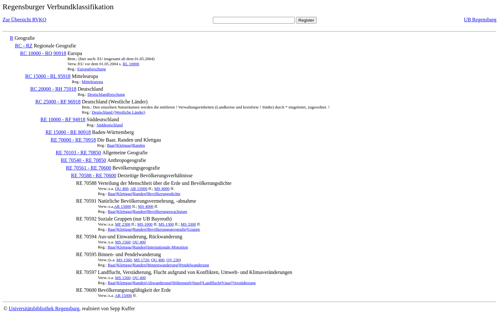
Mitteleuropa (92, 81)
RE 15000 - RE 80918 (68, 132)
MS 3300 (188, 224)
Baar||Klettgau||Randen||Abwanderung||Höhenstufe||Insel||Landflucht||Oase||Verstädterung (182, 282)
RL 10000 (131, 63)
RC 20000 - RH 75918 (53, 89)
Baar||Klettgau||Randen (126, 145)
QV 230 (172, 259)
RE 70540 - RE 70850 (83, 160)
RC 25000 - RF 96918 (58, 101)
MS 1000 (144, 224)
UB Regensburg (480, 19)
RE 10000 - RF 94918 (62, 119)
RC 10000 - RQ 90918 (43, 53)
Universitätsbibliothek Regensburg (44, 308)
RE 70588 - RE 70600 (93, 175)
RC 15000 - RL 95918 (48, 76)
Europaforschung (91, 68)
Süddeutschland (109, 124)
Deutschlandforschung (106, 94)
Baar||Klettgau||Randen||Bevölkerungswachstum (147, 211)
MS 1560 (122, 242)
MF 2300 (122, 224)
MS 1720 (141, 259)
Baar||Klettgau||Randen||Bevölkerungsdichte (144, 193)
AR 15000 (138, 188)
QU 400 (121, 188)
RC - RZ (23, 45)
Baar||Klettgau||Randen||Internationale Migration (148, 247)
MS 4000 (162, 188)
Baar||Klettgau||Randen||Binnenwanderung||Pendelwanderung (158, 264)
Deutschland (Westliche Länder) (118, 112)
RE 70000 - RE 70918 (73, 140)
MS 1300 (166, 224)
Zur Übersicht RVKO (24, 19)
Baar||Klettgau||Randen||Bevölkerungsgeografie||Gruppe (154, 229)
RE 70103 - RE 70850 (78, 152)
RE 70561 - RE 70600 (88, 168)
